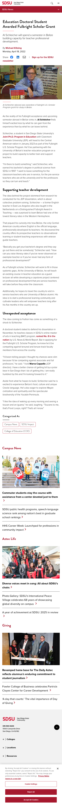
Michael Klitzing (14, 48)
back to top (56, 727)
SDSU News (7, 9)
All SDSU (58, 3)
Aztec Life (9, 538)
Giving (6, 625)
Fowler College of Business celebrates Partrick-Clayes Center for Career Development (30, 688)
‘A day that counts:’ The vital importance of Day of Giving (29, 701)
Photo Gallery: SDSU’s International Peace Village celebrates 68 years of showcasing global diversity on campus (27, 600)
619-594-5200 (8, 726)
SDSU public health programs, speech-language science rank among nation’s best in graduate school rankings (30, 513)
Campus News (10, 424)
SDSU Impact (28, 424)
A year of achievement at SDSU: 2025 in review (30, 612)
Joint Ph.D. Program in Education (19, 136)
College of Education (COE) (17, 431)
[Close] (58, 770)
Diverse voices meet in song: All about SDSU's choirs (30, 585)
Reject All (31, 793)
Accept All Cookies (31, 801)
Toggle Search (52, 3)
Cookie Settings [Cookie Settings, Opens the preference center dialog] (31, 785)
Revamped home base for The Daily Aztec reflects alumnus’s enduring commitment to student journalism (28, 674)
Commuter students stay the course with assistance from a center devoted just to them (30, 495)
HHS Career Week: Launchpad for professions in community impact (30, 528)
